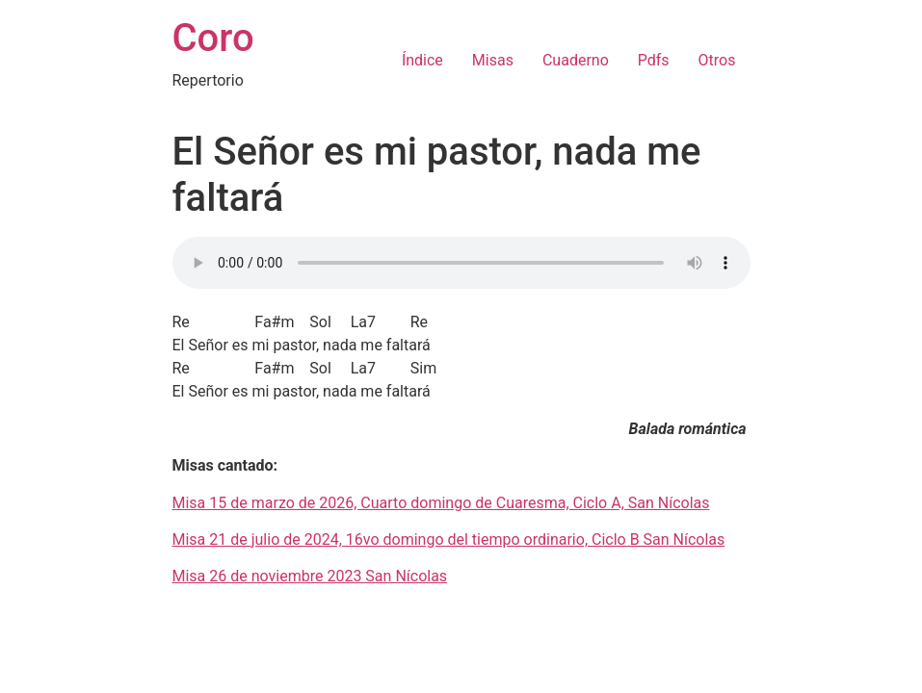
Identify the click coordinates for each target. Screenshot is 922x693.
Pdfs (654, 60)
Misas (493, 60)
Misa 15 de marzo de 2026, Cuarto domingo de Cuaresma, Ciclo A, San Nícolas (441, 503)
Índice (422, 60)
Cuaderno (575, 60)
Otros (717, 60)
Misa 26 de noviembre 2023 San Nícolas (310, 576)
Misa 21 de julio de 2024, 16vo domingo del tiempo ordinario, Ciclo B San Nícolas (448, 539)
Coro (213, 38)
